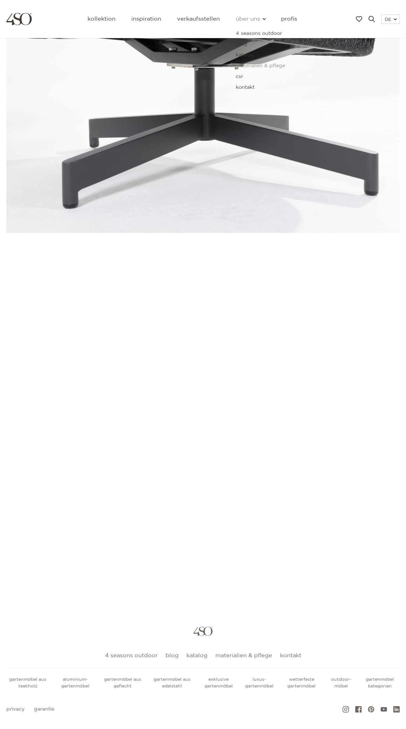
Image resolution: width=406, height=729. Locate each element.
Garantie (44, 709)
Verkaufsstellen (198, 19)
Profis (289, 19)
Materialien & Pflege (243, 655)
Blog (172, 655)
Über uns (250, 19)
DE (391, 20)
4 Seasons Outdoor (131, 655)
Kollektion (101, 19)
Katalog (197, 655)
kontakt (290, 655)
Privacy (15, 709)
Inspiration (146, 19)
